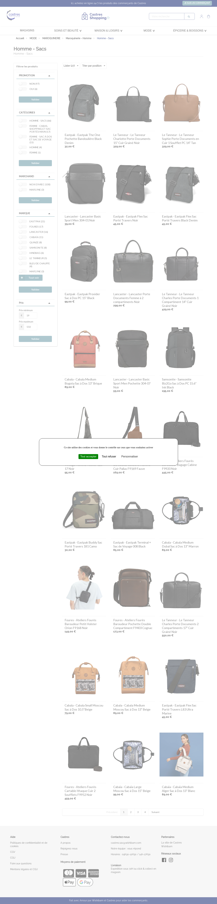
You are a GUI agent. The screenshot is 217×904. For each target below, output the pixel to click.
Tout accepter (88, 456)
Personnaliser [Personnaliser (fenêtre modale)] (129, 456)
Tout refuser (109, 456)
